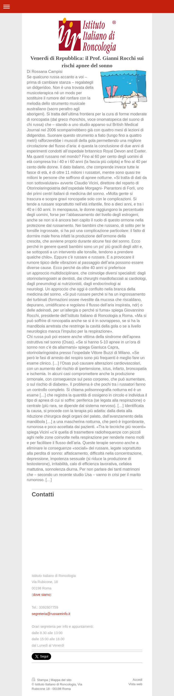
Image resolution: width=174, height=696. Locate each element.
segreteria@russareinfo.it (51, 614)
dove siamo (42, 595)
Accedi (137, 680)
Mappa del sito (61, 680)
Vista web (135, 684)
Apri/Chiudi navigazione (87, 6)
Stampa (40, 680)
